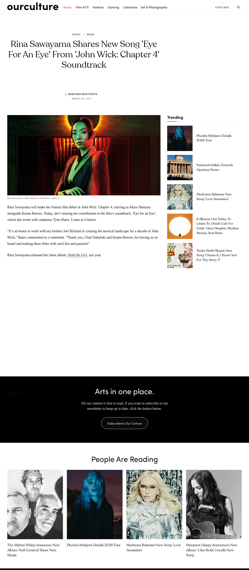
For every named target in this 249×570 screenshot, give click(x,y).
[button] (238, 7)
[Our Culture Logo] (32, 6)
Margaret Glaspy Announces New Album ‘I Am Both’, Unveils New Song (211, 551)
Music (76, 34)
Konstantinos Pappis (83, 94)
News (90, 34)
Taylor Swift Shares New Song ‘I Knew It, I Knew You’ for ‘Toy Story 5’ (217, 255)
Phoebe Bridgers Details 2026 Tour (94, 547)
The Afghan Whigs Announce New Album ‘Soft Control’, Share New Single (33, 551)
